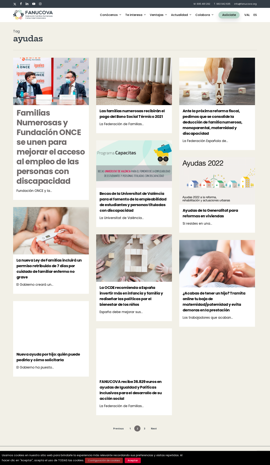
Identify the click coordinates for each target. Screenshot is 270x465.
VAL (247, 14)
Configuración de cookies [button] (104, 460)
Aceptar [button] (133, 460)
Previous (118, 428)
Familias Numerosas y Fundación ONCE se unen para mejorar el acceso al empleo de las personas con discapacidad (50, 147)
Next (154, 428)
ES (255, 14)
